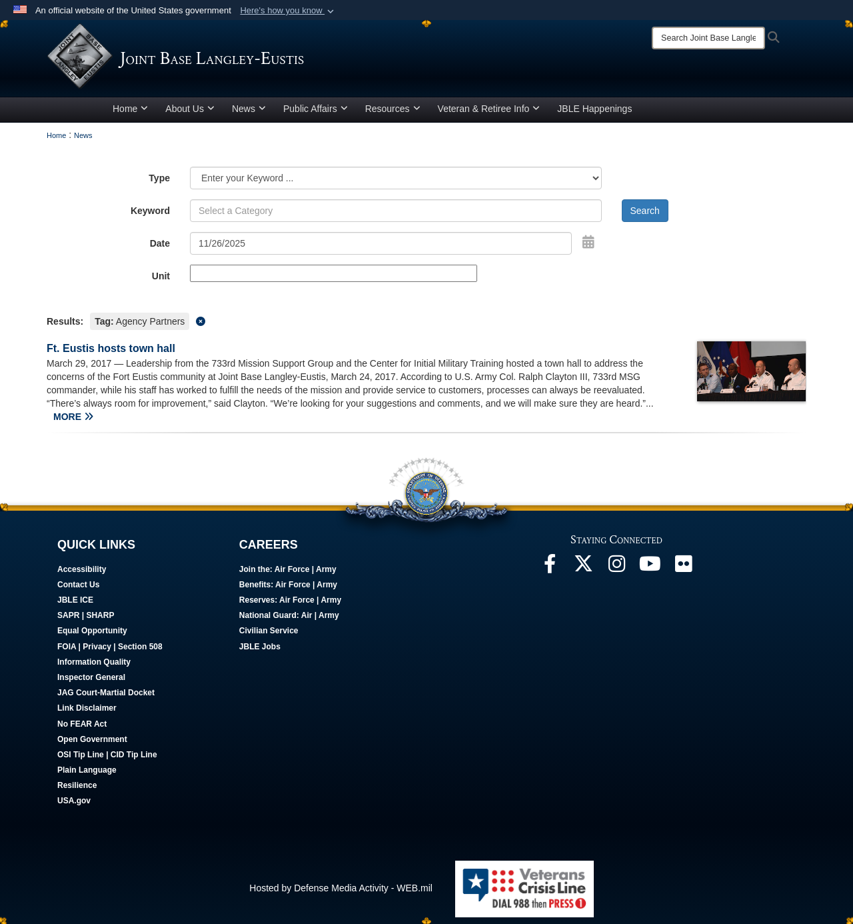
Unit (161, 276)
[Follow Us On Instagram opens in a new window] (616, 567)
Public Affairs (315, 108)
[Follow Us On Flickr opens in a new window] (683, 567)
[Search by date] (381, 243)
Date (160, 243)
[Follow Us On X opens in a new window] (583, 567)
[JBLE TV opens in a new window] (649, 567)
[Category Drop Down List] (396, 178)
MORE (73, 416)
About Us (190, 108)
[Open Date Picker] (588, 242)
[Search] (708, 38)
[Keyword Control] (396, 210)
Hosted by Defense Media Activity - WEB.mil (340, 888)
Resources (393, 108)
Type (159, 178)
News (249, 108)
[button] (288, 10)
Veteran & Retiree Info (489, 108)
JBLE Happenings (594, 108)
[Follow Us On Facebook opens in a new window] (549, 567)
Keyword (150, 210)
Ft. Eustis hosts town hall (111, 348)
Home (130, 108)
